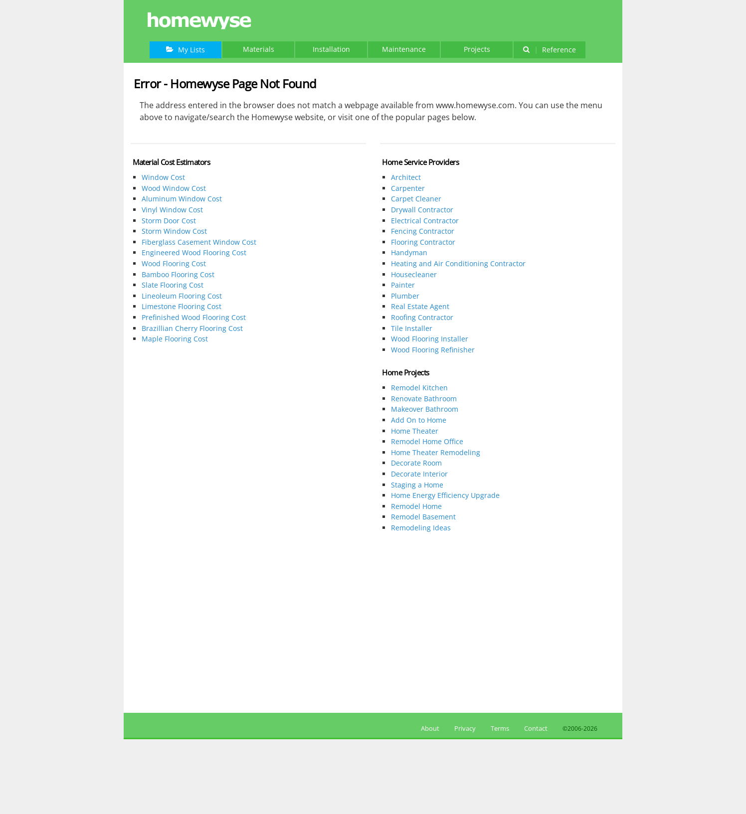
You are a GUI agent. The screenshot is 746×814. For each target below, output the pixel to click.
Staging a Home (417, 484)
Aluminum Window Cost (182, 198)
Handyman (409, 252)
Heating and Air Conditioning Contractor (458, 263)
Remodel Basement (423, 516)
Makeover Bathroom (424, 409)
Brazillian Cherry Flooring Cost (192, 328)
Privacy (465, 728)
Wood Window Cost (174, 188)
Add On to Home (418, 420)
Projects (477, 49)
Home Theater (414, 431)
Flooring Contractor (423, 242)
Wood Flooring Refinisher (433, 349)
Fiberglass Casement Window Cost (199, 242)
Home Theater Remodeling (435, 452)
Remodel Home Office (427, 441)
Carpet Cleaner (416, 198)
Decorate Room (416, 463)
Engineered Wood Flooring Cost (194, 252)
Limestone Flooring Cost (181, 306)
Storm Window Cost (174, 231)
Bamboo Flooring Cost (178, 274)
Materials (258, 49)
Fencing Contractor (422, 231)
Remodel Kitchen (419, 387)
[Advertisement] (248, 432)
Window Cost (163, 177)
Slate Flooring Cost (172, 285)
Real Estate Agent (420, 306)
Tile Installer (411, 328)
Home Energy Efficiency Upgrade (445, 495)
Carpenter (408, 188)
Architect (406, 177)
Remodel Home (416, 506)
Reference (549, 49)
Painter (403, 285)
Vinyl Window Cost (172, 209)
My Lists (185, 49)
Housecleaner (414, 274)
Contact (536, 728)
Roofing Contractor (422, 317)
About (428, 728)
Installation (331, 49)
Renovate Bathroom (424, 398)
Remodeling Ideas (421, 527)
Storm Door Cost (169, 220)
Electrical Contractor (425, 220)
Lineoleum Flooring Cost (182, 296)
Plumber (405, 296)
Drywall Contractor (422, 209)
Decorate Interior (419, 474)
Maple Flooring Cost (175, 338)
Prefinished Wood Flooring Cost (194, 317)
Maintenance (404, 49)
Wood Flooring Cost (174, 263)
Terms (500, 728)
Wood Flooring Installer (429, 338)
